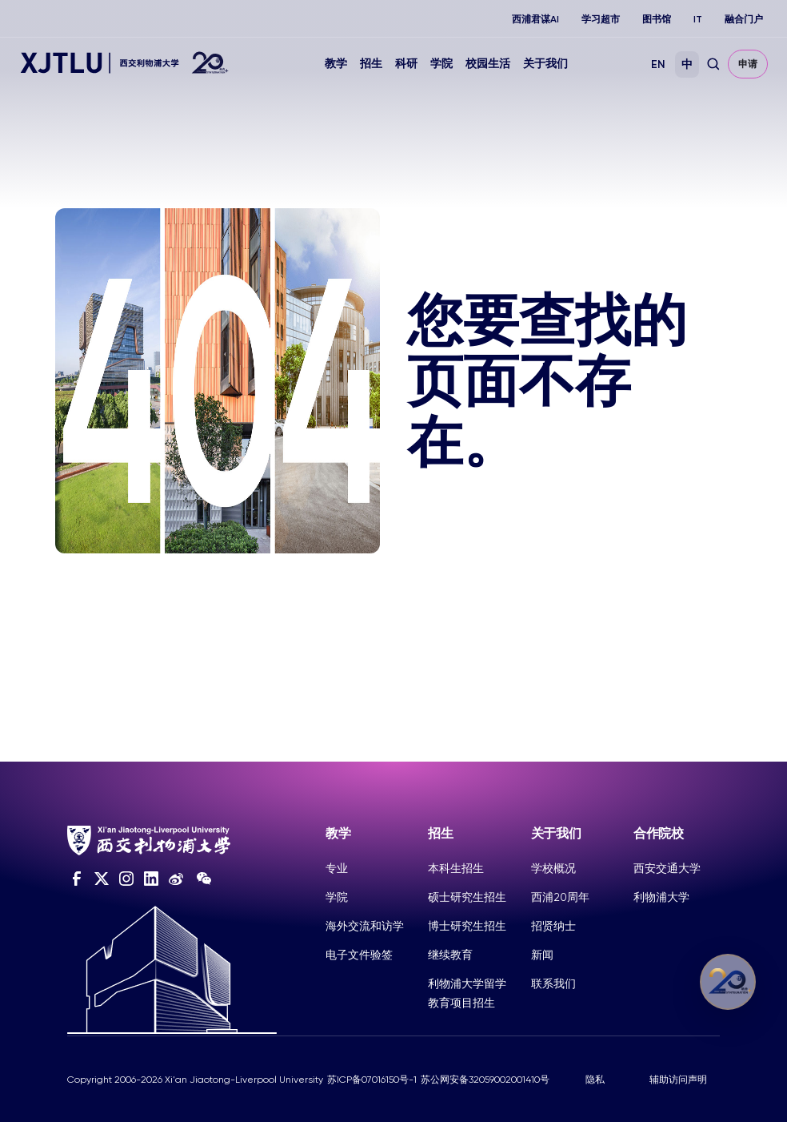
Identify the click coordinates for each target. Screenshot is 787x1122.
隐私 (595, 1079)
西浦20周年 (560, 897)
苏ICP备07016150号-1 (372, 1079)
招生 (371, 63)
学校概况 (553, 868)
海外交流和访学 (365, 925)
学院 (441, 63)
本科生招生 (456, 868)
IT (697, 19)
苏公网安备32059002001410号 (485, 1079)
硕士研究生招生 (467, 897)
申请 (747, 64)
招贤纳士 (553, 925)
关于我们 (545, 63)
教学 (336, 63)
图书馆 (656, 19)
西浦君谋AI (535, 19)
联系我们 (553, 983)
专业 (337, 868)
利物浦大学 (661, 897)
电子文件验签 (359, 954)
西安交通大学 (667, 868)
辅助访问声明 (678, 1079)
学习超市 (600, 19)
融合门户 (744, 19)
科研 (406, 63)
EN (658, 64)
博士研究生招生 (467, 925)
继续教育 (450, 954)
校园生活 (487, 63)
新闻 (542, 954)
